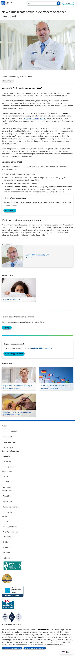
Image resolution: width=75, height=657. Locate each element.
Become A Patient (10, 431)
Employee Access (10, 526)
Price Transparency (10, 532)
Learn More (9, 210)
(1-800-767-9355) (48, 348)
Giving (5, 476)
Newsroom (7, 501)
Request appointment (14, 354)
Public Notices (8, 512)
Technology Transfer (11, 507)
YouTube (6, 553)
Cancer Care (8, 447)
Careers (6, 481)
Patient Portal (8, 436)
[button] (58, 3)
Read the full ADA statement (12, 648)
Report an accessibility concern (34, 648)
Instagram (7, 547)
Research (6, 456)
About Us (6, 496)
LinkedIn (6, 558)
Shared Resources (10, 467)
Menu (68, 3)
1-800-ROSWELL (35, 348)
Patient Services (9, 442)
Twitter (6, 542)
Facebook (7, 536)
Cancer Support (8, 81)
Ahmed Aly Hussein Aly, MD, (35, 118)
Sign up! (6, 328)
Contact (6, 521)
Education (7, 462)
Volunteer (7, 487)
